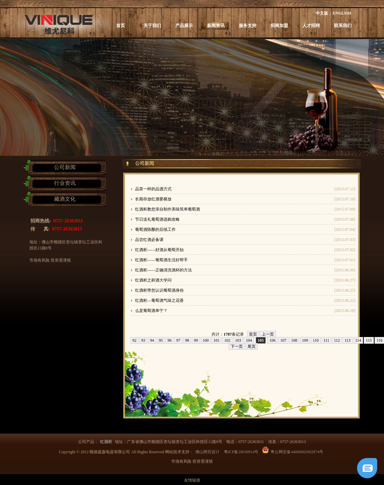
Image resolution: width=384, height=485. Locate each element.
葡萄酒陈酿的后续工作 (155, 229)
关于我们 (152, 25)
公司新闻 (65, 167)
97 (178, 340)
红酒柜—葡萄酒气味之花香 (159, 300)
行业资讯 (65, 183)
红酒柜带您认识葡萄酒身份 (159, 290)
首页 (120, 25)
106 (273, 340)
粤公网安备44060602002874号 (297, 452)
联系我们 (343, 25)
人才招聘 (311, 25)
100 (206, 340)
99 (196, 340)
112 (337, 340)
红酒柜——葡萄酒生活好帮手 (161, 260)
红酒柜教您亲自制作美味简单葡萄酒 (167, 209)
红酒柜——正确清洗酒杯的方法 (163, 270)
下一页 (237, 346)
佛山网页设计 (207, 452)
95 (161, 340)
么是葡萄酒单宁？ (151, 310)
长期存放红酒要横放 (153, 199)
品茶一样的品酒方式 (153, 189)
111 (326, 340)
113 (347, 340)
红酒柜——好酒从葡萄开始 (159, 249)
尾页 (252, 346)
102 (227, 340)
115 (369, 340)
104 (249, 340)
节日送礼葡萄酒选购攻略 (157, 219)
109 (305, 340)
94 (152, 340)
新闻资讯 (216, 25)
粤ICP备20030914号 (241, 452)
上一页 (268, 334)
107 (283, 340)
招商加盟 (279, 25)
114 (358, 340)
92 (134, 340)
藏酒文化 (65, 199)
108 (294, 340)
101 (216, 340)
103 (238, 340)
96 (170, 340)
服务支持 (247, 25)
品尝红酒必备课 (149, 239)
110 (316, 340)
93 (143, 340)
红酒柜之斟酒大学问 (153, 280)
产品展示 (184, 25)
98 (187, 340)
